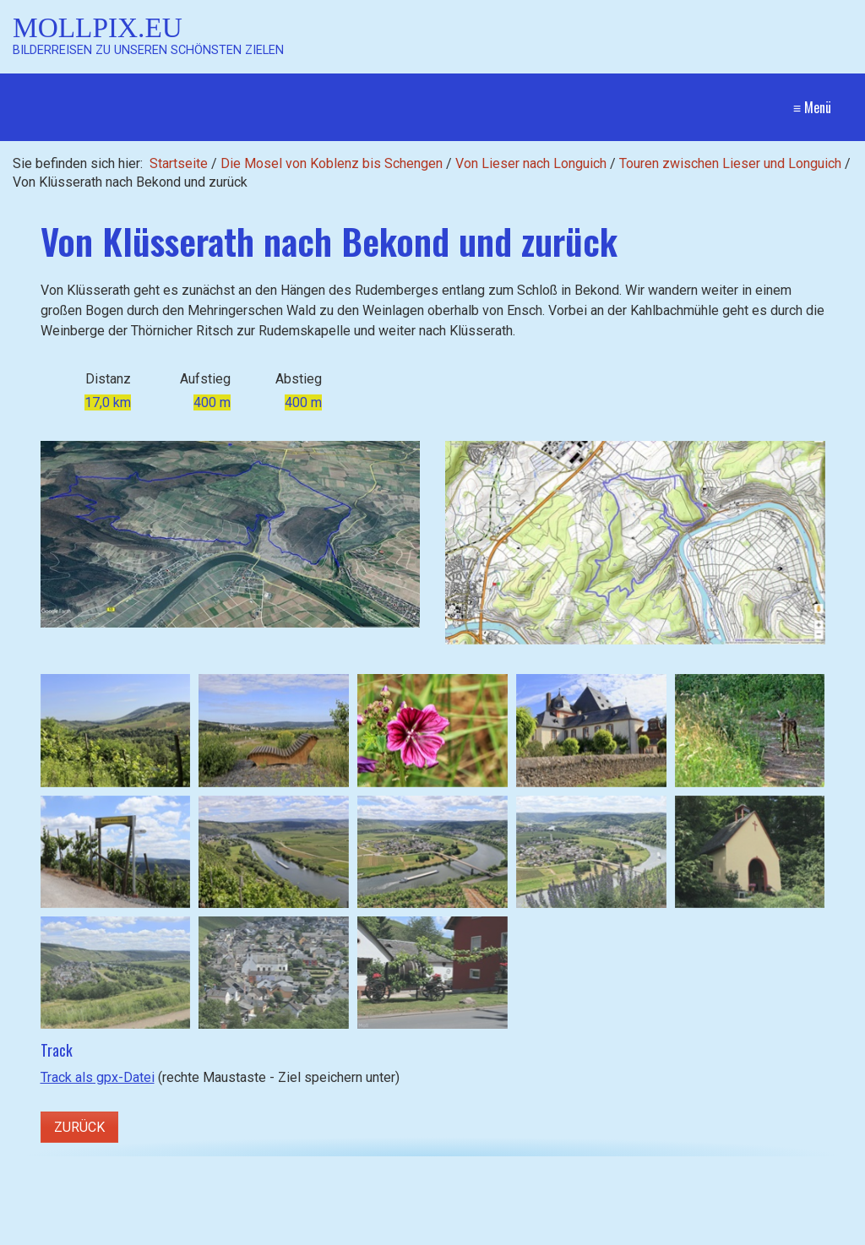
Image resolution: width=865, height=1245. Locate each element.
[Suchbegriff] (132, 1233)
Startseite (179, 163)
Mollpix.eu (97, 27)
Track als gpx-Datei (98, 1077)
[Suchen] (222, 1233)
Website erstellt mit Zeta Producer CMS (712, 1233)
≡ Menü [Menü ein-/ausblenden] (812, 107)
